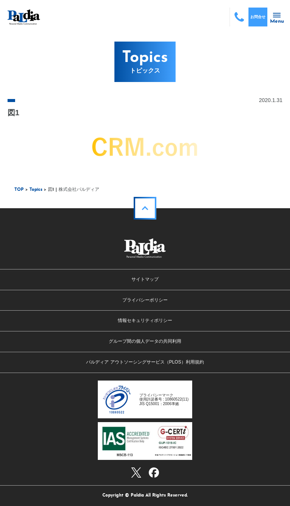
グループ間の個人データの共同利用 (145, 341)
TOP (19, 189)
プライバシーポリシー (145, 300)
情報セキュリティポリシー (145, 320)
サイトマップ (145, 279)
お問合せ (257, 17)
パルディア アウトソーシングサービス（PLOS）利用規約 (145, 362)
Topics (35, 189)
